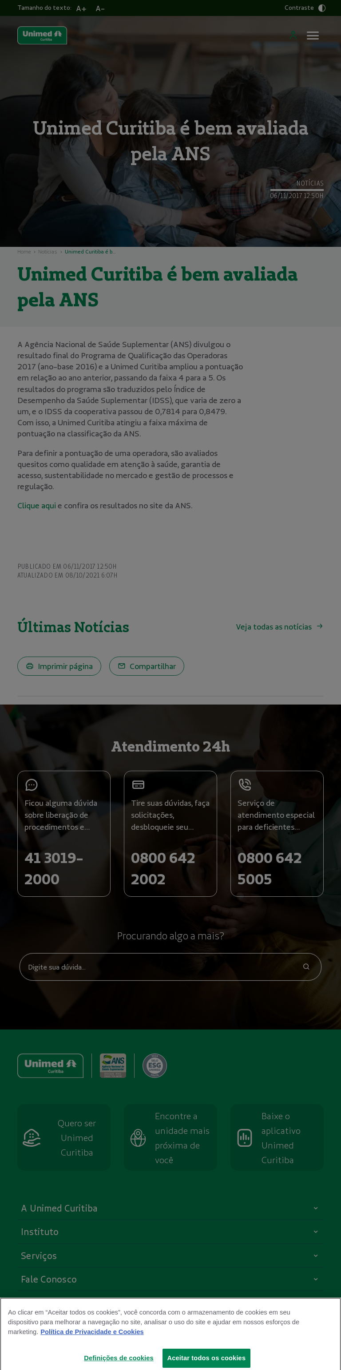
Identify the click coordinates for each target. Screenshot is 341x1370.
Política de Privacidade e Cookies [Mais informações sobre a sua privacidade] (91, 1339)
